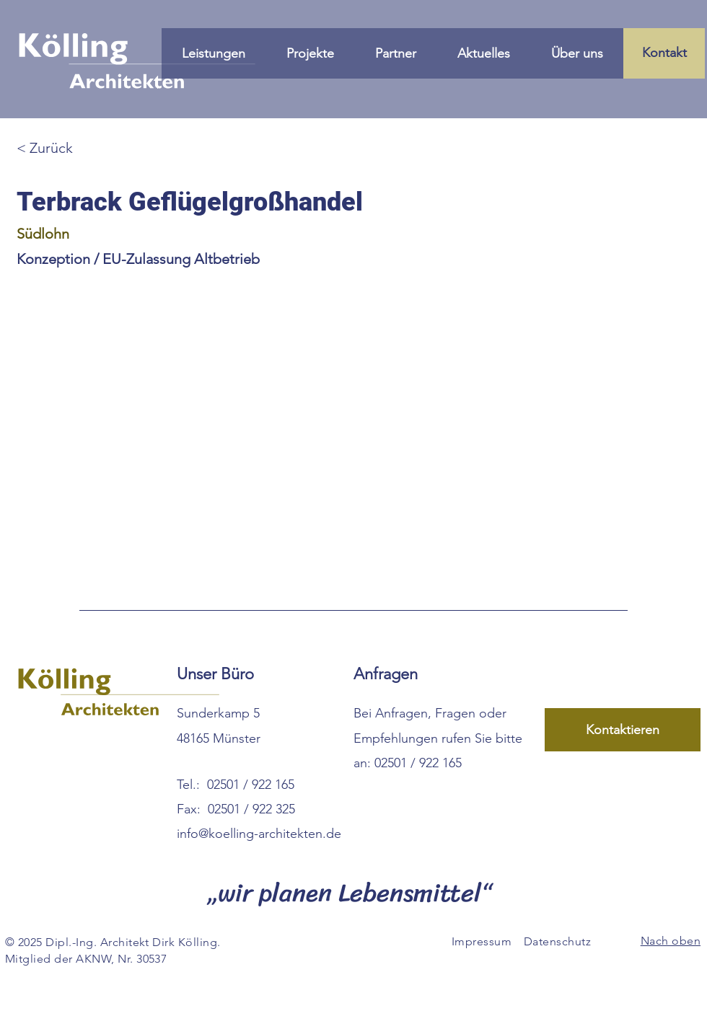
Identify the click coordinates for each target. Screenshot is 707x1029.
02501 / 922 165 (250, 784)
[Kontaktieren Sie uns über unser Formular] (623, 729)
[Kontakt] (664, 53)
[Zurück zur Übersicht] (68, 147)
